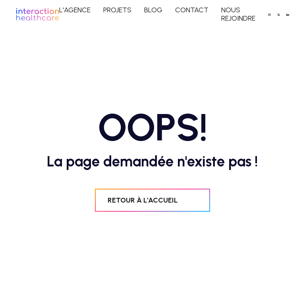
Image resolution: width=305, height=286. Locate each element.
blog (153, 10)
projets (117, 10)
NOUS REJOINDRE (238, 14)
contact (191, 10)
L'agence (75, 10)
